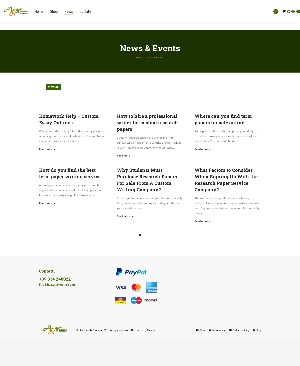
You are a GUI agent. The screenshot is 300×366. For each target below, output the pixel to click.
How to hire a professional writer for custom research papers (147, 122)
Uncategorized (131, 98)
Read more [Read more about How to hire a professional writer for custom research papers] (125, 155)
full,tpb (209, 87)
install (223, 87)
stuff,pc (224, 92)
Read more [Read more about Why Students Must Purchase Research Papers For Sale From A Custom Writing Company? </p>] (125, 216)
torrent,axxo (244, 92)
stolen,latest (205, 92)
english (120, 87)
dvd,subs (103, 87)
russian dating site (157, 92)
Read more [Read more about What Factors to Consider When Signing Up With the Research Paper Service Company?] (203, 221)
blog (67, 87)
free (156, 87)
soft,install (183, 92)
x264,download (204, 98)
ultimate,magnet (104, 98)
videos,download (158, 98)
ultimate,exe (78, 98)
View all (53, 87)
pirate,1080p (129, 92)
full (196, 87)
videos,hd (182, 98)
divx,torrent (83, 87)
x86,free (225, 98)
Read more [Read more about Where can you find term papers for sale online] (203, 149)
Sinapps (151, 330)
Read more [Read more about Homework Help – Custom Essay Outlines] (47, 149)
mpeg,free (54, 92)
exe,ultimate (139, 87)
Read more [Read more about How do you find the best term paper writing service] (47, 203)
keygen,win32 (242, 87)
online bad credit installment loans (92, 92)
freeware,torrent (176, 87)
